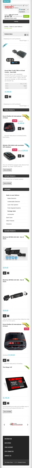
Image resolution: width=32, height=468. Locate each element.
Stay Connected (9, 451)
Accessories (11, 214)
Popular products (9, 176)
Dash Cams (9, 217)
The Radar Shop (9, 462)
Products (10, 231)
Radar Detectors (12, 198)
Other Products (10, 220)
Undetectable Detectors (14, 201)
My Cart (23, 9)
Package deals (8, 28)
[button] (26, 16)
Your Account (9, 447)
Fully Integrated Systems (14, 208)
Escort (25, 85)
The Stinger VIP (7, 367)
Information (8, 439)
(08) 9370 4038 (13, 15)
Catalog (6, 26)
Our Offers (8, 443)
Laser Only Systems (13, 204)
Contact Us (8, 455)
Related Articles (22, 462)
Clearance (9, 224)
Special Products (9, 110)
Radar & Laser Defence (16, 26)
